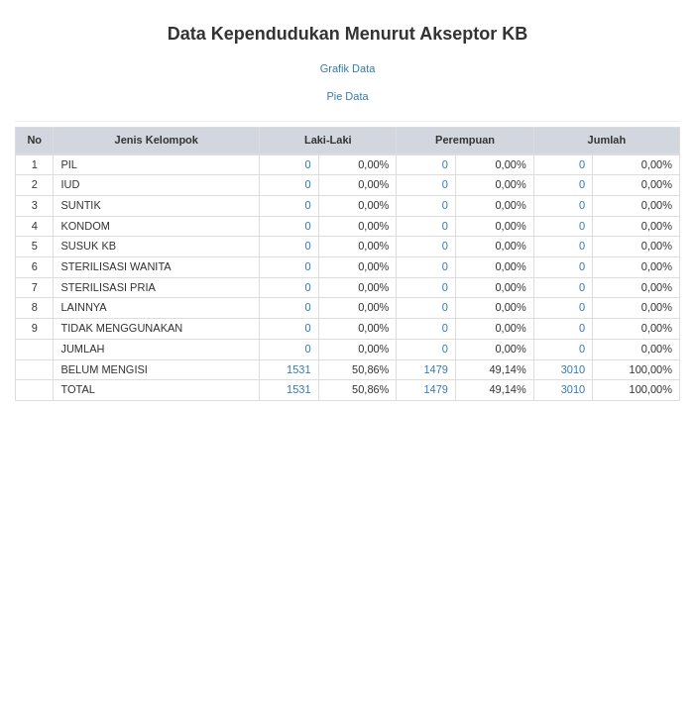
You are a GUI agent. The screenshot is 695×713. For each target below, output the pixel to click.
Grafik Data (348, 68)
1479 (435, 369)
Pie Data (347, 96)
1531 (298, 369)
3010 (573, 369)
